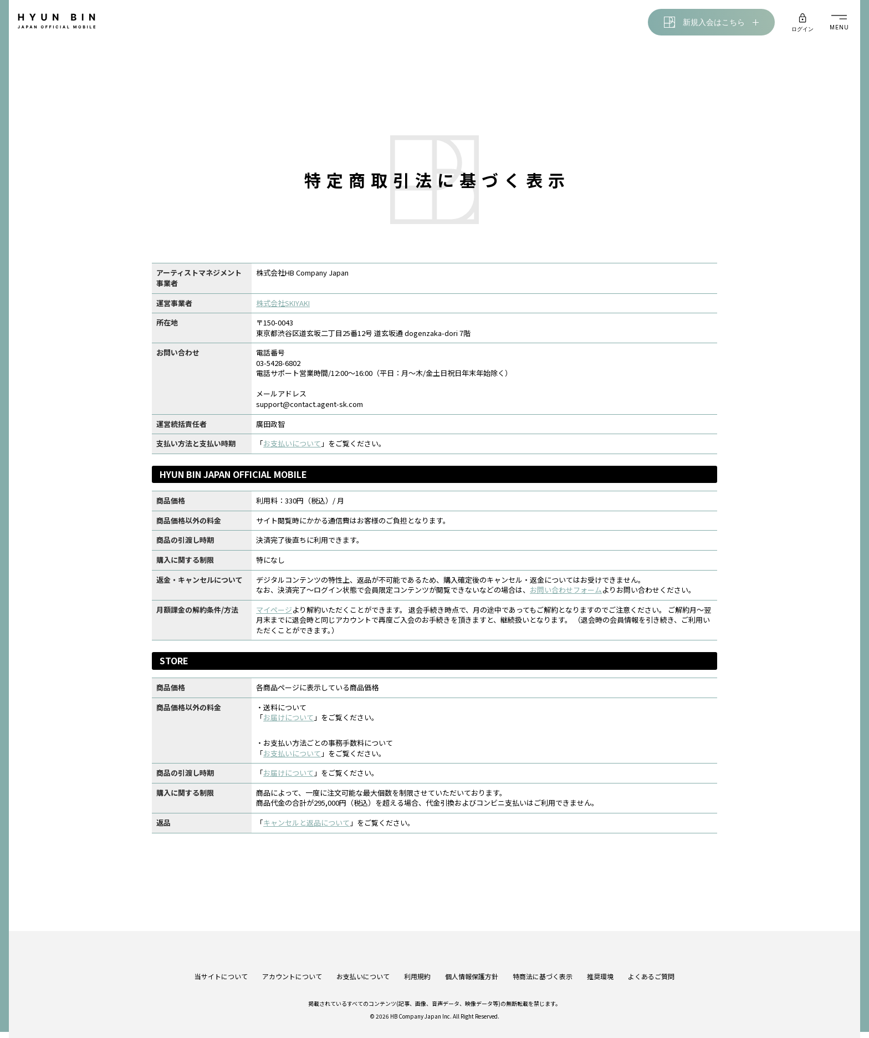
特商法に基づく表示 (542, 960)
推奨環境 (600, 960)
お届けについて (287, 721)
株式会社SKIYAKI (281, 307)
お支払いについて (290, 447)
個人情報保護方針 (471, 960)
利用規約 (417, 960)
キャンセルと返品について (305, 827)
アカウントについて (292, 960)
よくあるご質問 (651, 960)
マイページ (272, 613)
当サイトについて (221, 960)
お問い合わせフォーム (564, 594)
